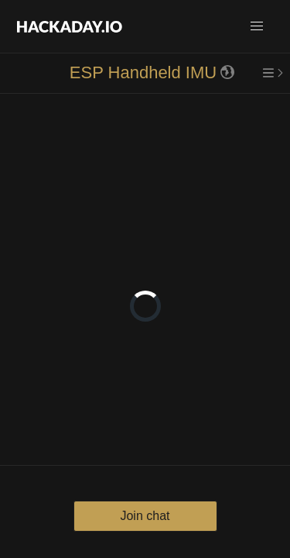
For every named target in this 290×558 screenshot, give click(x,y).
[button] (256, 26)
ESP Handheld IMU (143, 72)
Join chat (144, 515)
